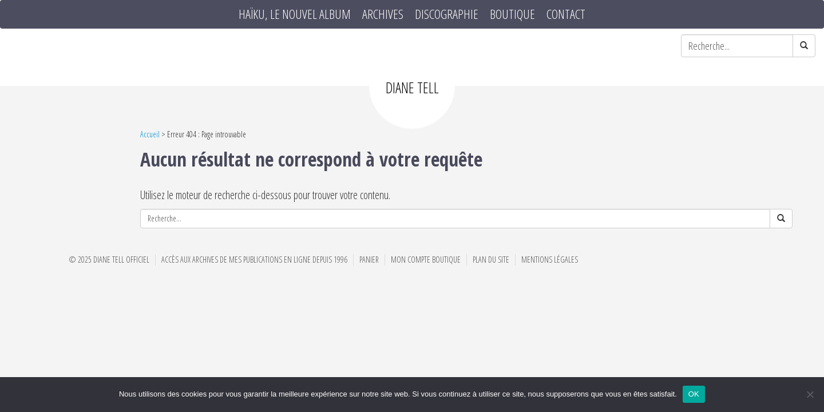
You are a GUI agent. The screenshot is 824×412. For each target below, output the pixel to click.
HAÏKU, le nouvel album (295, 14)
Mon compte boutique (426, 259)
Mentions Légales (549, 259)
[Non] (809, 394)
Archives (382, 14)
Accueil (150, 134)
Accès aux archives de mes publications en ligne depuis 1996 (254, 259)
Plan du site (491, 259)
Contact (565, 14)
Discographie (446, 14)
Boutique (512, 14)
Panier (369, 259)
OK (693, 394)
